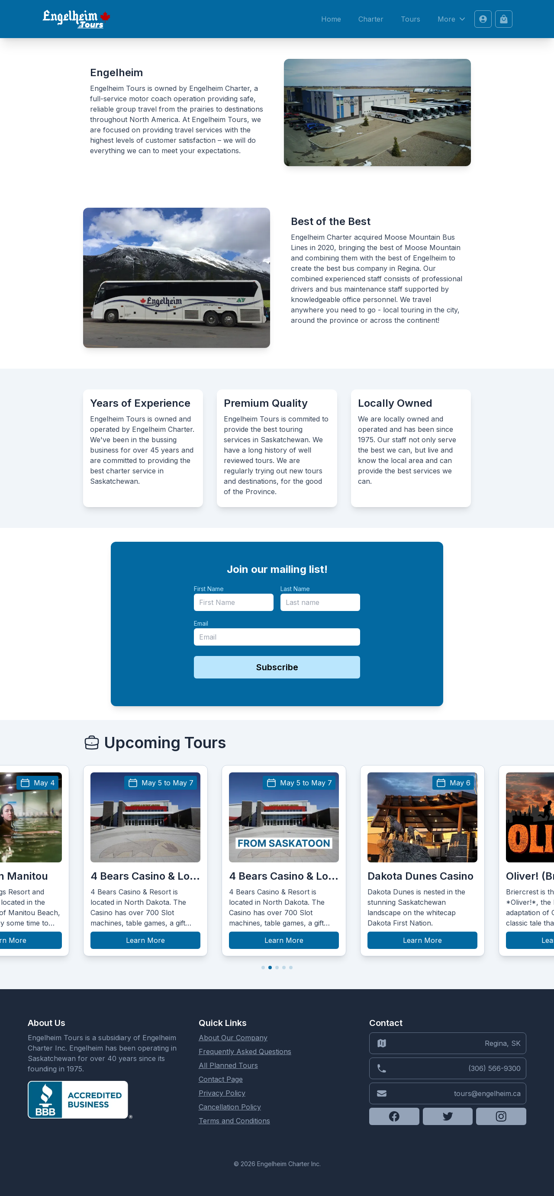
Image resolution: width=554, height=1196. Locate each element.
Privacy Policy (222, 1093)
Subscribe (277, 667)
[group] (145, 860)
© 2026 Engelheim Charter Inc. (277, 1163)
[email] (277, 637)
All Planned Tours (228, 1065)
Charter (370, 19)
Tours (410, 19)
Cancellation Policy (230, 1107)
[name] (234, 602)
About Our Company (233, 1037)
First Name (209, 588)
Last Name (295, 588)
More (452, 19)
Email (201, 623)
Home (331, 19)
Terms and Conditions (234, 1120)
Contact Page (221, 1079)
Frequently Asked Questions (245, 1051)
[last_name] (320, 602)
